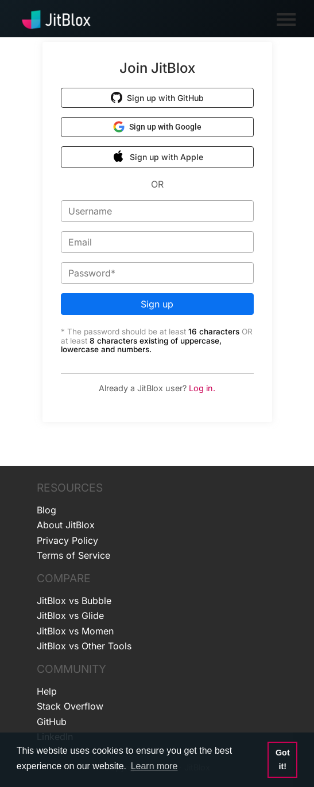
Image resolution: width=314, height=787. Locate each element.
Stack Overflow (70, 706)
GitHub (52, 721)
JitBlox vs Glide (70, 615)
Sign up (157, 304)
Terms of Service (73, 555)
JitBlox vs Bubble (74, 600)
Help (47, 691)
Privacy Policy (67, 540)
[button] (157, 98)
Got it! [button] (283, 759)
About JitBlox (66, 525)
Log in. (202, 388)
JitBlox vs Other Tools (84, 646)
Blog (46, 510)
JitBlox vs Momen (75, 631)
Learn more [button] (154, 766)
